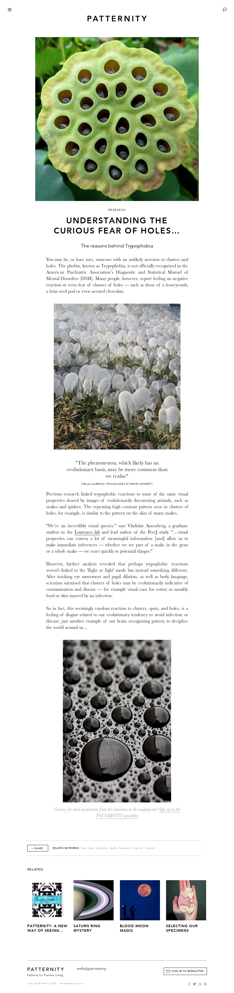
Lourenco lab (87, 532)
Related (35, 869)
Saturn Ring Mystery (87, 928)
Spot (91, 848)
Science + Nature (143, 848)
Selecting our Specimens (182, 928)
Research (125, 848)
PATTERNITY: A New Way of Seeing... (47, 928)
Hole (83, 848)
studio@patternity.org (91, 968)
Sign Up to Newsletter (188, 971)
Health (113, 848)
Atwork (80, 983)
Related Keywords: (66, 848)
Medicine (101, 848)
